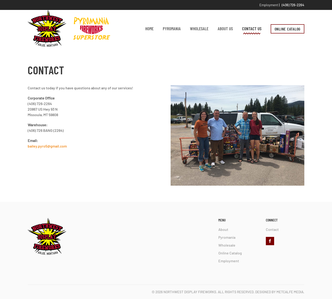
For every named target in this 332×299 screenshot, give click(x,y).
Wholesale (199, 28)
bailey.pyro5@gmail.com (47, 146)
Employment (268, 5)
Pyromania (172, 28)
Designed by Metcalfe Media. (279, 292)
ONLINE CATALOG (288, 28)
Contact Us (251, 28)
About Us (225, 28)
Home (149, 28)
